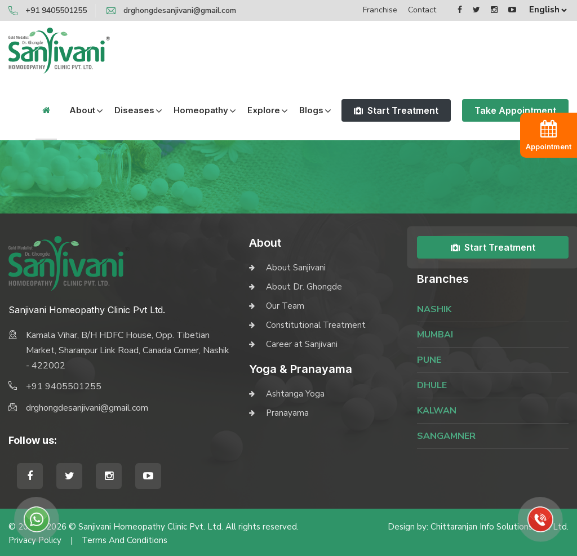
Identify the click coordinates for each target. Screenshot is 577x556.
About (82, 110)
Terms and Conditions (124, 540)
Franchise (380, 10)
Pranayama (287, 413)
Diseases (134, 110)
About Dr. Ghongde (304, 286)
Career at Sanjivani (302, 344)
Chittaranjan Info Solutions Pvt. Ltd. (499, 526)
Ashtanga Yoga (295, 393)
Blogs (311, 110)
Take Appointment (515, 110)
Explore (263, 110)
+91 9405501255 (56, 10)
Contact (422, 10)
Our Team (285, 306)
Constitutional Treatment (316, 325)
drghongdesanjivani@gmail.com (179, 10)
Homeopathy (201, 110)
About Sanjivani (296, 267)
